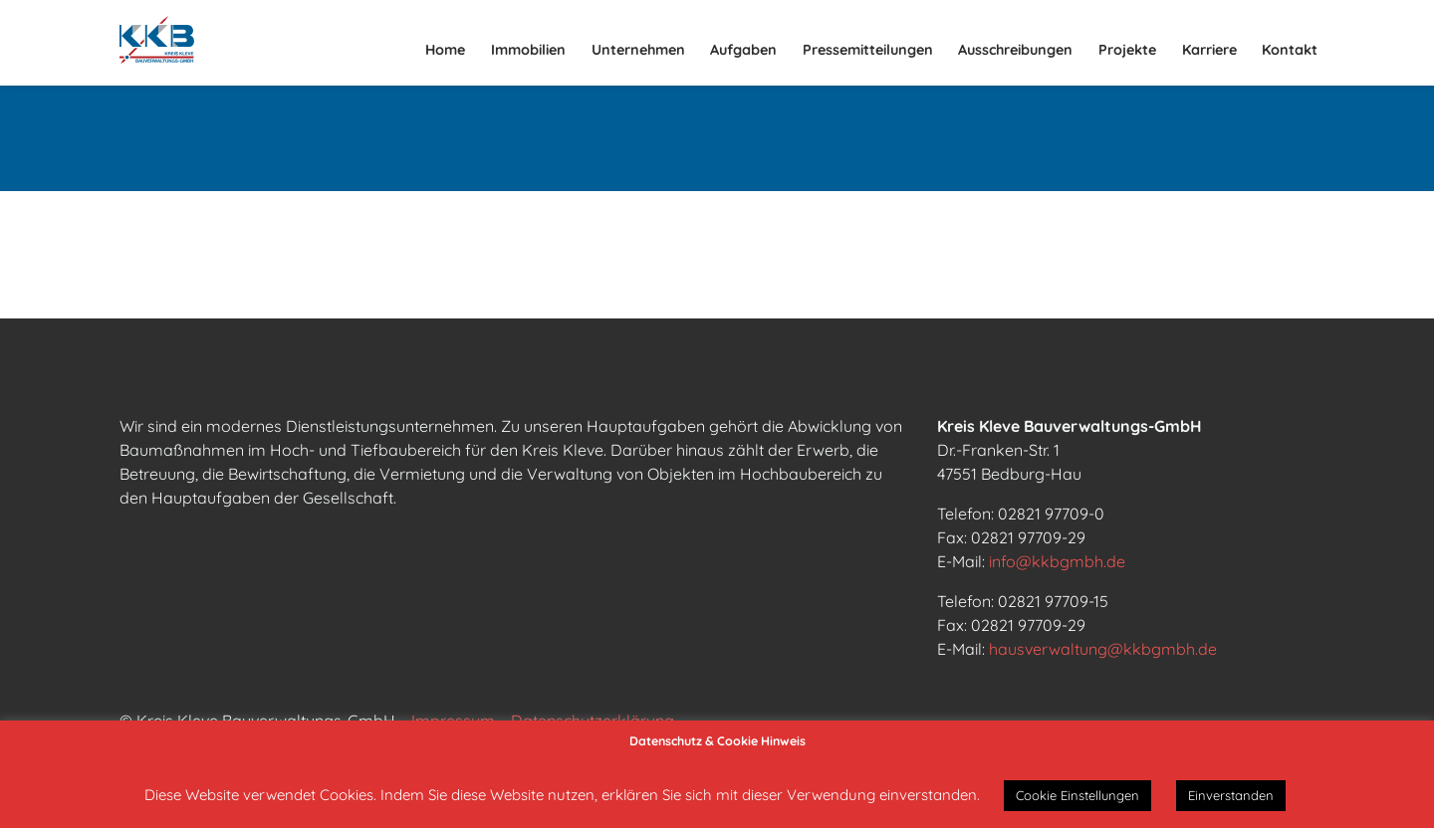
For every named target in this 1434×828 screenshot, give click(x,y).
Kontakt (1289, 50)
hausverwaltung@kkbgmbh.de (1103, 649)
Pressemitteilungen (868, 50)
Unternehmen (638, 50)
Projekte (1127, 50)
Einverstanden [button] (1231, 795)
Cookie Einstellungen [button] (1077, 795)
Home (445, 50)
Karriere (1209, 50)
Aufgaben (743, 50)
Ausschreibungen (1015, 50)
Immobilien (528, 50)
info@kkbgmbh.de (1057, 561)
